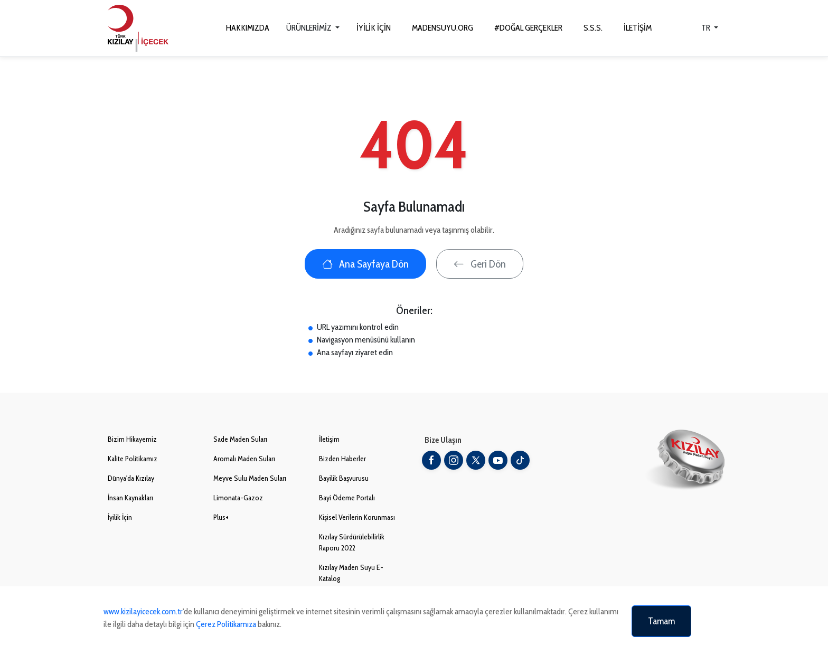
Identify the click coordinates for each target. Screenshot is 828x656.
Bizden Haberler (342, 458)
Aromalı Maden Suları (244, 458)
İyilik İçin (120, 517)
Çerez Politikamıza (226, 624)
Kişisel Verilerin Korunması (357, 517)
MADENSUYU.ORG (442, 28)
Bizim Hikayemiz (132, 439)
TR (706, 28)
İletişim (329, 439)
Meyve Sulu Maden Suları (249, 478)
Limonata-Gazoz (238, 497)
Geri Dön (480, 264)
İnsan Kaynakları (130, 497)
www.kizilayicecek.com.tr (143, 611)
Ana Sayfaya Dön (365, 264)
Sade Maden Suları (240, 439)
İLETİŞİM (638, 28)
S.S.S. (593, 28)
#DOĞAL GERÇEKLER (528, 28)
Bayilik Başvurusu (344, 478)
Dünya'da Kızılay (131, 478)
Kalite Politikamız (132, 458)
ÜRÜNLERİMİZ (309, 28)
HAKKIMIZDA (247, 28)
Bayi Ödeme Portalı (347, 497)
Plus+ (221, 517)
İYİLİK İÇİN (373, 28)
